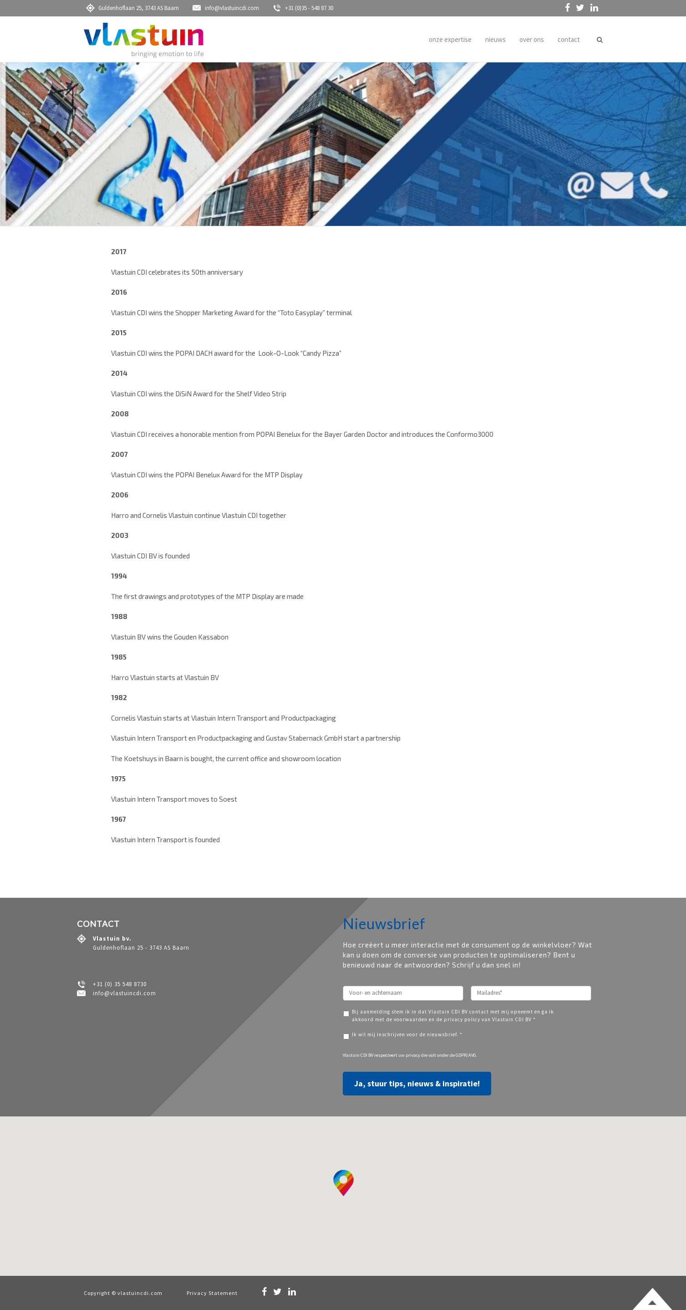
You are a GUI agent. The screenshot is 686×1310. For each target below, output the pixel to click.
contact (569, 39)
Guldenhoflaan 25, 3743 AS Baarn (132, 8)
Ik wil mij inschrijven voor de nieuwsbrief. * (407, 1034)
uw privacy (409, 1055)
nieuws (495, 39)
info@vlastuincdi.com (226, 8)
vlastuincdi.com (140, 1293)
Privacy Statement (212, 1293)
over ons (531, 39)
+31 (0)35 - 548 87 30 (303, 8)
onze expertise (450, 39)
